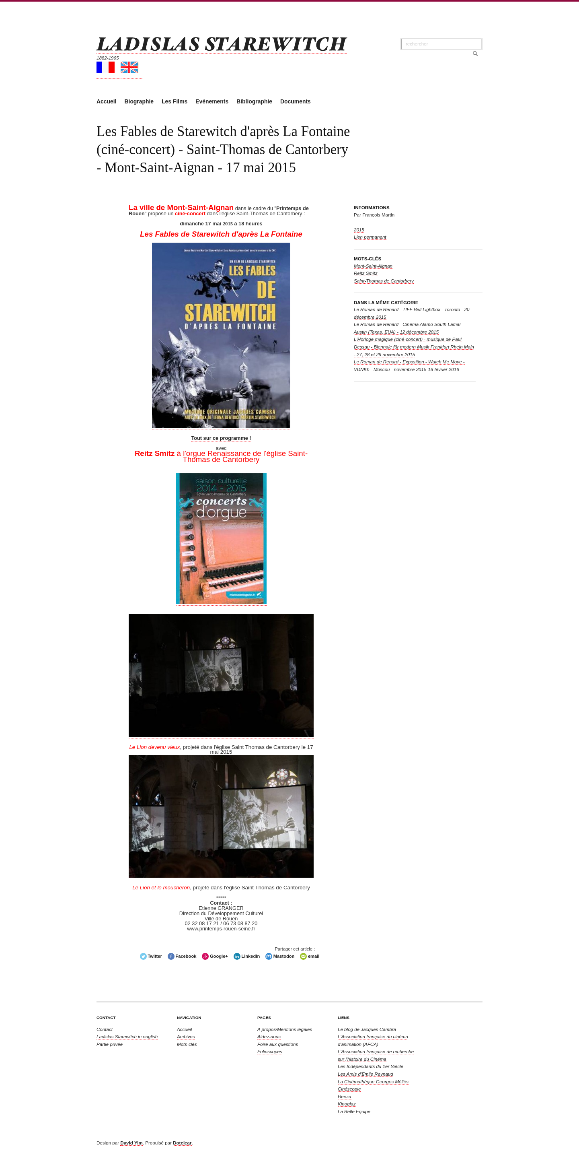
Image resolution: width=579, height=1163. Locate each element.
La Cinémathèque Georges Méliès (373, 1081)
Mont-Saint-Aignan (373, 265)
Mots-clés (187, 1044)
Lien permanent (370, 236)
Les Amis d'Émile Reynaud (365, 1073)
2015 (359, 229)
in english (127, 1036)
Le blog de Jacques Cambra (367, 1029)
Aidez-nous (269, 1036)
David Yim (131, 1142)
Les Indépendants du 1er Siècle (370, 1066)
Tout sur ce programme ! (221, 438)
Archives (186, 1036)
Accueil (184, 1029)
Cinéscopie (349, 1088)
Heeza (344, 1096)
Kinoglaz (346, 1103)
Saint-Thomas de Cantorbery (384, 280)
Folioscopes (269, 1051)
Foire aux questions (277, 1044)
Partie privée (109, 1044)
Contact (104, 1029)
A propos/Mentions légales (284, 1029)
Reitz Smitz (366, 273)
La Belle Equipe (354, 1111)
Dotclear (182, 1142)
